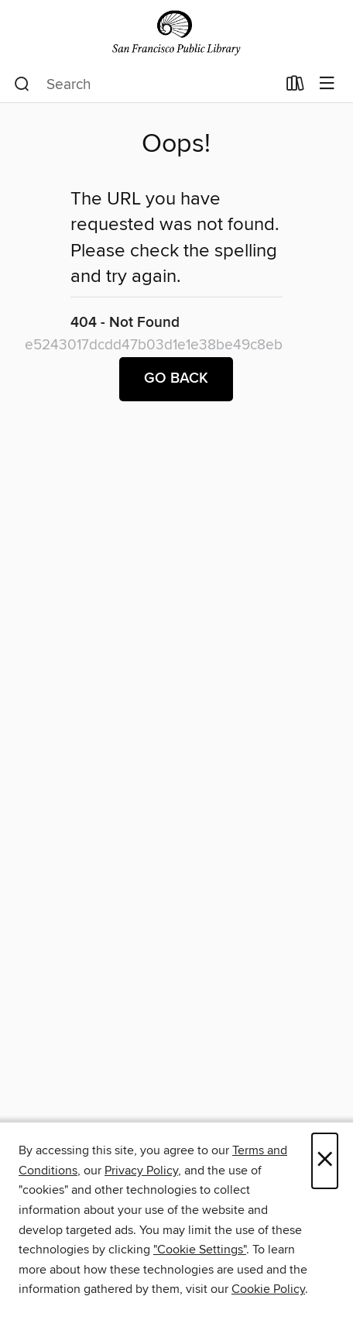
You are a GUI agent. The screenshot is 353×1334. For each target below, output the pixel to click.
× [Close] (324, 1161)
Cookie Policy (268, 1289)
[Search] (22, 84)
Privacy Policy (141, 1170)
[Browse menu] (327, 84)
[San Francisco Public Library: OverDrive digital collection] (176, 33)
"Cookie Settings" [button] (199, 1249)
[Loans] (295, 86)
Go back (176, 379)
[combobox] (145, 84)
